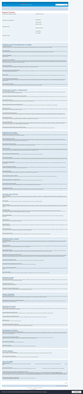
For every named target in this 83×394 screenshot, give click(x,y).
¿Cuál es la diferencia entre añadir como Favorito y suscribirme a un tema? (45, 28)
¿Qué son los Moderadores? (39, 15)
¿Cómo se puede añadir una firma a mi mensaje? (8, 28)
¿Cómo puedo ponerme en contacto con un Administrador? (43, 35)
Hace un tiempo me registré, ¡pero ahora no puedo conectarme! (10, 17)
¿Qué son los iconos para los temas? (7, 41)
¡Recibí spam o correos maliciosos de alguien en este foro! (43, 21)
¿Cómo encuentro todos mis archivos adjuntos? (42, 32)
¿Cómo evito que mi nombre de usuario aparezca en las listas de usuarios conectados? (13, 21)
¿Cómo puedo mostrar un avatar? (6, 24)
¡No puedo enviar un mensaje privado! (40, 20)
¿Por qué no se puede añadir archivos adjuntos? (8, 31)
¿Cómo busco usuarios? (39, 26)
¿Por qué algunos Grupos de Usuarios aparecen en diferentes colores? (45, 17)
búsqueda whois (64, 372)
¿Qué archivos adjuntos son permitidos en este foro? (42, 31)
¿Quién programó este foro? (39, 33)
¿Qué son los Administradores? (40, 14)
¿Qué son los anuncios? (5, 39)
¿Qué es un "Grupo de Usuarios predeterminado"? (42, 18)
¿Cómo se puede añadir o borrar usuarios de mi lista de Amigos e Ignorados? (46, 23)
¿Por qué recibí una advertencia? (6, 32)
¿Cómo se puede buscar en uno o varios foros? (42, 24)
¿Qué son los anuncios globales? (6, 38)
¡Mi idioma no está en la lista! (6, 23)
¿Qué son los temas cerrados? (6, 40)
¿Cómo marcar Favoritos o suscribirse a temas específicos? (43, 29)
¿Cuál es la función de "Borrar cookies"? (7, 19)
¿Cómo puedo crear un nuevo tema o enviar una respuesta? (10, 27)
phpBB (23, 109)
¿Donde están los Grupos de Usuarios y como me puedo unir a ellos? (44, 16)
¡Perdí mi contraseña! (5, 18)
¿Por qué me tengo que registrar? (6, 14)
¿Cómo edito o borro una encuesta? (7, 30)
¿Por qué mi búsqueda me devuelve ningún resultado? (43, 25)
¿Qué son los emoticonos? (5, 37)
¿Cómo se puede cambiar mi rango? (7, 25)
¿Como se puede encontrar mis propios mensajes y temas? (43, 27)
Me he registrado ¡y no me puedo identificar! (8, 16)
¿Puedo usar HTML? (5, 36)
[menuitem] (9, 8)
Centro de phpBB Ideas (39, 368)
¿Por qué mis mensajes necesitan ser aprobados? (8, 34)
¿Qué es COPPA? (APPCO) (6, 15)
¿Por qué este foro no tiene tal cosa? (40, 34)
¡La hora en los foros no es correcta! (7, 22)
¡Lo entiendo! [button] (76, 391)
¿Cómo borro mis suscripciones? (40, 30)
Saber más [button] (44, 391)
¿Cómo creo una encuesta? (6, 29)
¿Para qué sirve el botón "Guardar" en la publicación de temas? (10, 33)
